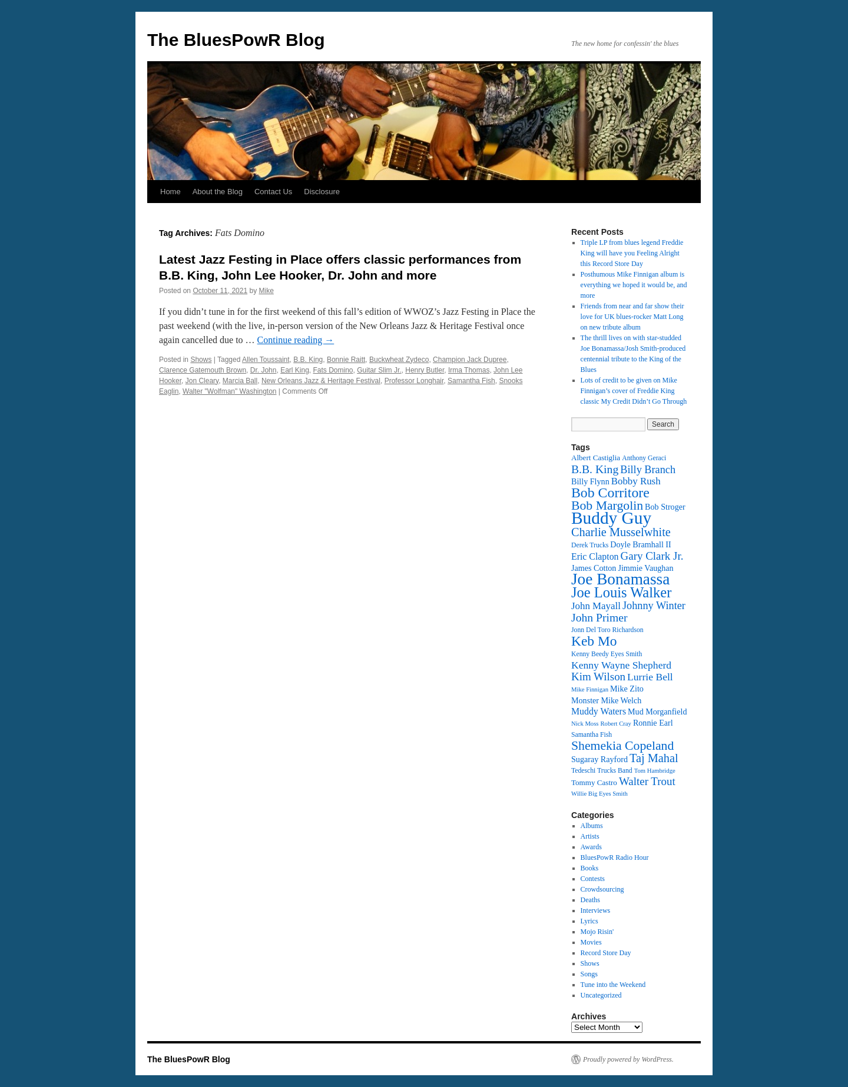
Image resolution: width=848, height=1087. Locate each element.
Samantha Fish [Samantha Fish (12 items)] (591, 735)
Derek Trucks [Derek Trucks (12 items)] (589, 545)
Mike (266, 291)
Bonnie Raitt (346, 359)
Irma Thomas (468, 370)
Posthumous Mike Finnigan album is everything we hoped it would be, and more (634, 285)
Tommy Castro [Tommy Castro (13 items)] (594, 782)
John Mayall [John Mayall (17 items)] (596, 605)
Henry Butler (424, 370)
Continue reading (295, 340)
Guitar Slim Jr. (379, 370)
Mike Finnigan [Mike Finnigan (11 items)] (589, 689)
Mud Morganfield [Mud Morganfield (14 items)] (657, 711)
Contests (593, 879)
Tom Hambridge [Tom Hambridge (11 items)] (654, 770)
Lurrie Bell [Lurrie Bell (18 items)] (650, 677)
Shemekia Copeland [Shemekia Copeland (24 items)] (622, 746)
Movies (591, 942)
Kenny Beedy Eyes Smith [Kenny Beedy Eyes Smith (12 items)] (606, 654)
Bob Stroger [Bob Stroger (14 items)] (665, 506)
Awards (591, 847)
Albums (592, 826)
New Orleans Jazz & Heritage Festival (320, 381)
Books (590, 868)
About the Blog (218, 191)
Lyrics (589, 921)
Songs (589, 974)
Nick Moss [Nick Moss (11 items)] (584, 723)
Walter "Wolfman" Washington (229, 391)
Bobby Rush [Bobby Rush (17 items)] (636, 481)
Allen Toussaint (266, 359)
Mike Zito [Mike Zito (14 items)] (627, 688)
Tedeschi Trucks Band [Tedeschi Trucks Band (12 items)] (601, 770)
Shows (200, 359)
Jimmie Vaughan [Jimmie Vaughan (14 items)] (645, 568)
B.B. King (308, 359)
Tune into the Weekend (613, 984)
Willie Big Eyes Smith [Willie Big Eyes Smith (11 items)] (599, 793)
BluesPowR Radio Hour (615, 857)
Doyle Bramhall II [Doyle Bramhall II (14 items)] (640, 544)
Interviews (596, 910)
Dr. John (263, 370)
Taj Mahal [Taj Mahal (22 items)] (654, 758)
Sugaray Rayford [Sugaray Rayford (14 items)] (599, 759)
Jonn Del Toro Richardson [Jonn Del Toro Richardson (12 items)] (607, 630)
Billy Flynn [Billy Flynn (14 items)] (590, 481)
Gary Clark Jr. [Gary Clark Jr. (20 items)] (652, 556)
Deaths (590, 900)
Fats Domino (333, 370)
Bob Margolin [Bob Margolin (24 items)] (607, 505)
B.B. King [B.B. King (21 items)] (594, 469)
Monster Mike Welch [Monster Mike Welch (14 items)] (606, 700)
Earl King (294, 370)
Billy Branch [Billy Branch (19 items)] (647, 470)
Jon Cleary (202, 381)
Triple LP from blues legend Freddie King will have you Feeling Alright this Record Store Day (632, 253)
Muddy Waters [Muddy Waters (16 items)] (598, 711)
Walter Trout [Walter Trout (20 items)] (647, 781)
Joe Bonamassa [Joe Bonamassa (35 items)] (620, 579)
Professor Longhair (414, 381)
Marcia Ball (240, 381)
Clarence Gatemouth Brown (202, 370)
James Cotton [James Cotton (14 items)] (593, 568)
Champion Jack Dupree (469, 359)
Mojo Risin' (597, 932)
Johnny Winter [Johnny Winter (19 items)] (653, 605)
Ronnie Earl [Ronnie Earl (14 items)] (653, 722)
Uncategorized (601, 995)
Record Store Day (606, 953)
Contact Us (273, 191)
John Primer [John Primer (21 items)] (599, 617)
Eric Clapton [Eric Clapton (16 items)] (595, 556)
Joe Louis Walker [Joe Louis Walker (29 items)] (621, 592)
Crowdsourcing (602, 889)
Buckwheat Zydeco (399, 359)
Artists (590, 836)
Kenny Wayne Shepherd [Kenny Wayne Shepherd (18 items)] (621, 665)
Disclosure (322, 191)
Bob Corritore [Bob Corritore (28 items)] (610, 492)
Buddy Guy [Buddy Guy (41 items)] (611, 517)
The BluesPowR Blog (236, 39)
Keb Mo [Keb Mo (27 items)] (594, 641)
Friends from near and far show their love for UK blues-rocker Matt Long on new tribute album (632, 316)
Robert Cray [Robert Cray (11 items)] (615, 723)
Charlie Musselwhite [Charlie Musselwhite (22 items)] (621, 532)
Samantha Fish (471, 381)
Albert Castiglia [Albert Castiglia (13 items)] (595, 457)
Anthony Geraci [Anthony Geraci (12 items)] (644, 458)
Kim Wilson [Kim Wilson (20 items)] (598, 676)
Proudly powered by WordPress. (628, 1059)
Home (170, 191)
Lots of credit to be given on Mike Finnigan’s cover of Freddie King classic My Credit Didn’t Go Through (634, 390)
